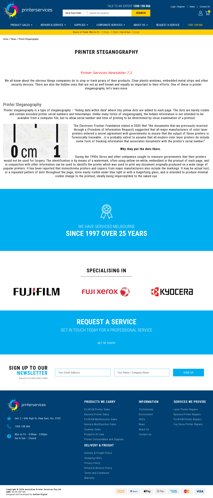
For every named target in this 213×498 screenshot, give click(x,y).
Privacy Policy (92, 462)
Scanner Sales (92, 428)
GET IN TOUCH (106, 343)
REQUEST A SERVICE (168, 24)
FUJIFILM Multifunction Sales (100, 419)
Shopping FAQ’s (93, 457)
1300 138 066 (141, 6)
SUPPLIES (81, 24)
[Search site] (140, 13)
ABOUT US (140, 24)
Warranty (89, 477)
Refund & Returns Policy (98, 467)
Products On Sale (94, 433)
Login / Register (178, 6)
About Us (144, 428)
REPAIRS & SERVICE (53, 24)
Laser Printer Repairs (186, 409)
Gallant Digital (40, 493)
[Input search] (109, 13)
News (192, 6)
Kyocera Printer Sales (96, 414)
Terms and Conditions (96, 472)
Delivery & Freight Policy (98, 452)
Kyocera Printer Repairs (187, 414)
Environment (146, 414)
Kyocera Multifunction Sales (100, 424)
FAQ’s (142, 419)
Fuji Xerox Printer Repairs (188, 424)
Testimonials (146, 409)
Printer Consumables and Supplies (104, 438)
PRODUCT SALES (22, 24)
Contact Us (205, 6)
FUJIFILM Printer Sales (97, 409)
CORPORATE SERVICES (111, 24)
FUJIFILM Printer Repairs (188, 419)
